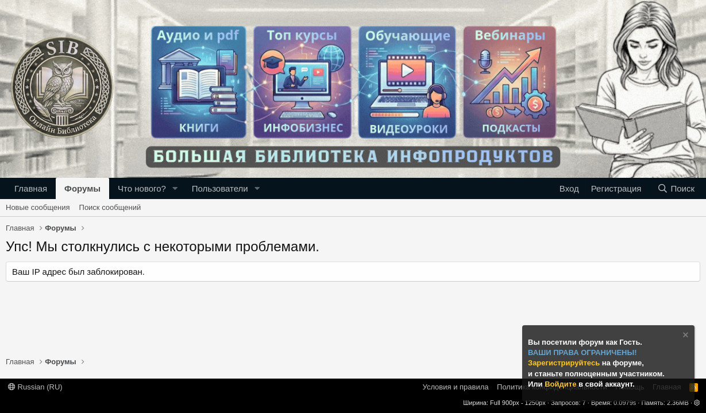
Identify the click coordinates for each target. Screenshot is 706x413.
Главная (30, 188)
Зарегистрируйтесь (565, 363)
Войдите (561, 384)
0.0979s (625, 402)
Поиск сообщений (110, 207)
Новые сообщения (38, 207)
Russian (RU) (35, 387)
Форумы (82, 188)
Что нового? (142, 188)
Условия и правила (456, 387)
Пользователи (220, 188)
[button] (175, 188)
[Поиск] (675, 188)
